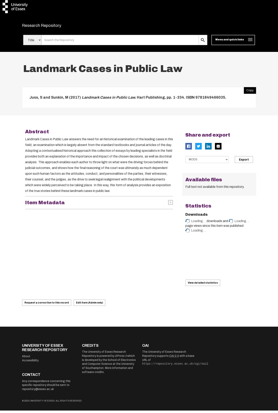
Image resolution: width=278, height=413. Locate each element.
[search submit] (202, 43)
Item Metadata (45, 205)
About (26, 358)
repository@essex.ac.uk (38, 391)
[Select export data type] (206, 162)
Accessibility (30, 362)
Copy (249, 91)
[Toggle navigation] (233, 43)
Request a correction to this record (46, 305)
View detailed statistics (203, 285)
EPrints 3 (121, 358)
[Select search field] (32, 43)
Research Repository (51, 26)
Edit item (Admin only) (89, 305)
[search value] (120, 43)
